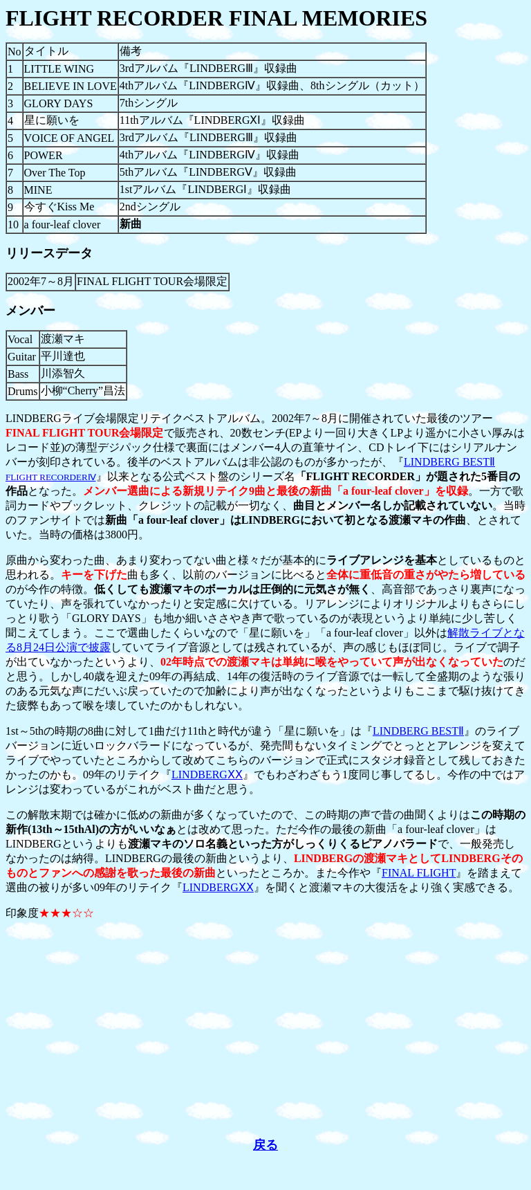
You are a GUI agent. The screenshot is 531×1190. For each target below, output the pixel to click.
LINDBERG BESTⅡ (418, 731)
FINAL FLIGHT (419, 873)
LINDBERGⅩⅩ (207, 774)
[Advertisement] (265, 1029)
